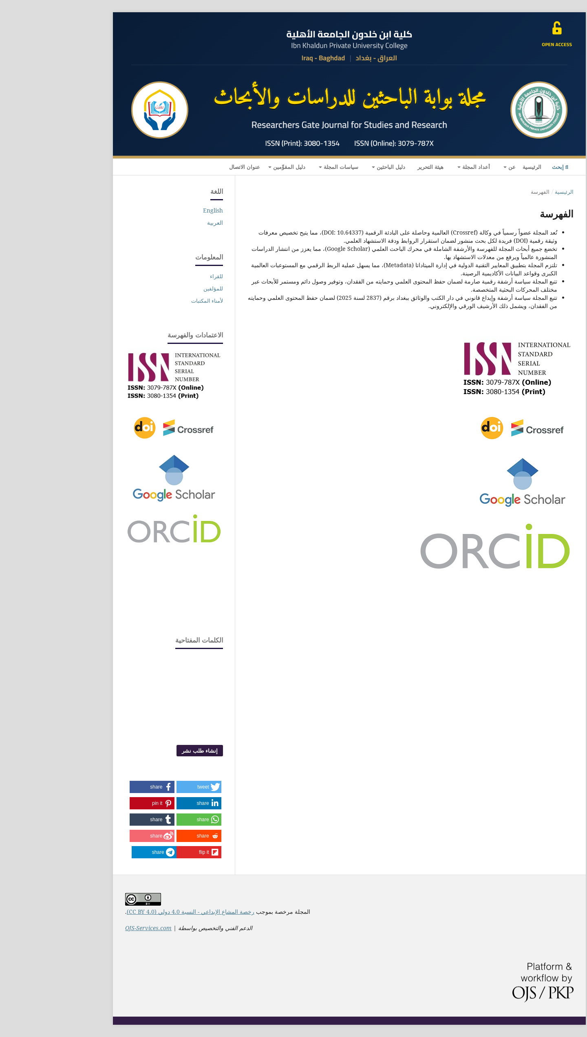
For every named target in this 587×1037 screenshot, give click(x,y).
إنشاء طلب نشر (144, 750)
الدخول (73, 170)
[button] (143, 787)
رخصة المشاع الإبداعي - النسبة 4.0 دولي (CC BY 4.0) (135, 911)
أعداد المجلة (419, 167)
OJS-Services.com (92, 928)
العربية (159, 222)
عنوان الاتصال (188, 167)
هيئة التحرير (375, 167)
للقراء (160, 276)
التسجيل (95, 170)
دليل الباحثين (334, 167)
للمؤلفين (157, 288)
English (157, 210)
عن (455, 167)
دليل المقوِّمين (232, 167)
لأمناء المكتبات (151, 300)
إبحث (504, 167)
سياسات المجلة (284, 167)
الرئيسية (476, 167)
